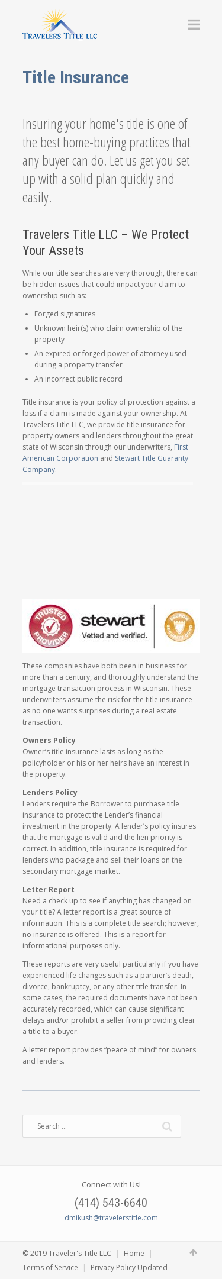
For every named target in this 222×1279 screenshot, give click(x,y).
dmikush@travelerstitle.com (111, 1218)
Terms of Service (50, 1267)
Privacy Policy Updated (129, 1267)
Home (134, 1253)
